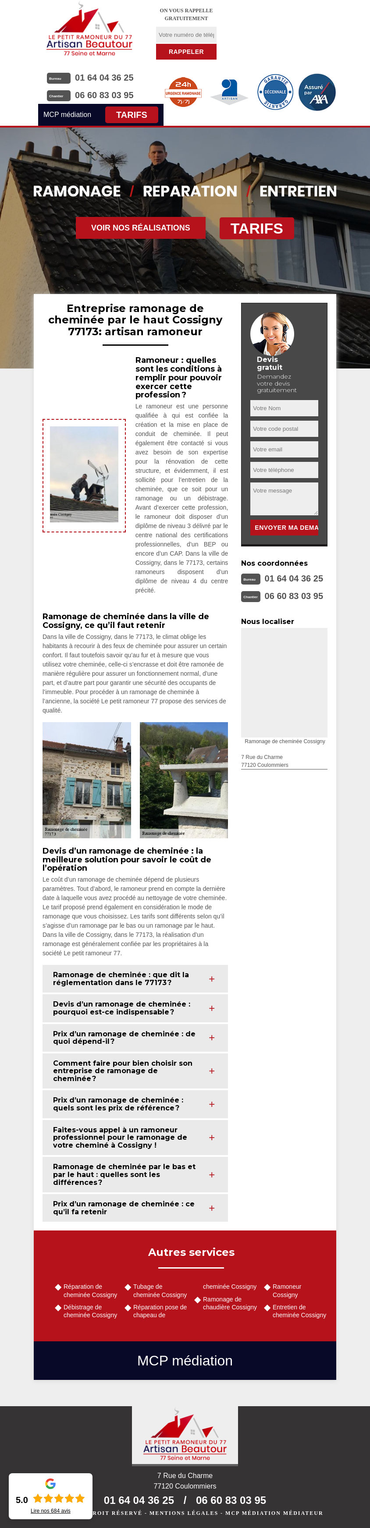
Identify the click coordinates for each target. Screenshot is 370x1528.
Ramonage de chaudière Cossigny (230, 1303)
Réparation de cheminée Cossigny (90, 1290)
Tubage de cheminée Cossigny (160, 1290)
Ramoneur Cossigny (287, 1290)
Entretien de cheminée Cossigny (299, 1311)
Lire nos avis (51, 1511)
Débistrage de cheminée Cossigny (90, 1311)
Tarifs (131, 115)
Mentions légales (183, 1513)
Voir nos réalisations (140, 227)
